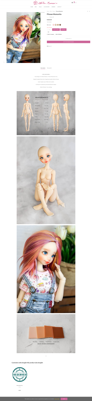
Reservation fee (20, 385)
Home (20, 386)
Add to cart (56, 29)
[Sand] (56, 25)
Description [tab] (43, 67)
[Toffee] (58, 25)
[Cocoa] (60, 25)
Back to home (87, 11)
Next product (89, 11)
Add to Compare (51, 34)
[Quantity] (49, 29)
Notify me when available (68, 41)
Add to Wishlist (59, 34)
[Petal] (53, 25)
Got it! (64, 398)
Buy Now (63, 29)
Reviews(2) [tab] (49, 67)
